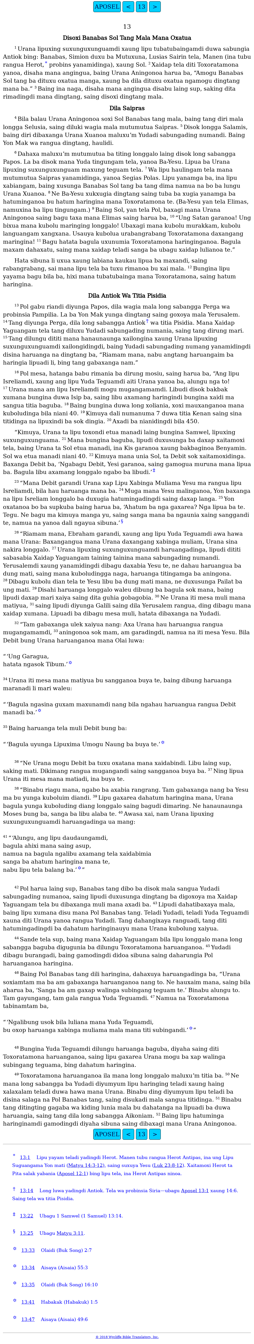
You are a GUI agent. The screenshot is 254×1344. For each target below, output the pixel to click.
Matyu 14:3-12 (85, 1165)
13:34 (28, 1267)
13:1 (25, 1157)
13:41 (28, 1302)
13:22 (26, 1215)
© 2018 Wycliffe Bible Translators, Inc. (127, 1337)
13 (141, 6)
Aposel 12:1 (72, 1173)
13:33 (28, 1250)
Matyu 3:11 (70, 1233)
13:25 (26, 1233)
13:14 (26, 1190)
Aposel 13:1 (195, 1190)
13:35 (28, 1284)
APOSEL (107, 6)
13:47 (28, 1319)
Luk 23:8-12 (168, 1165)
